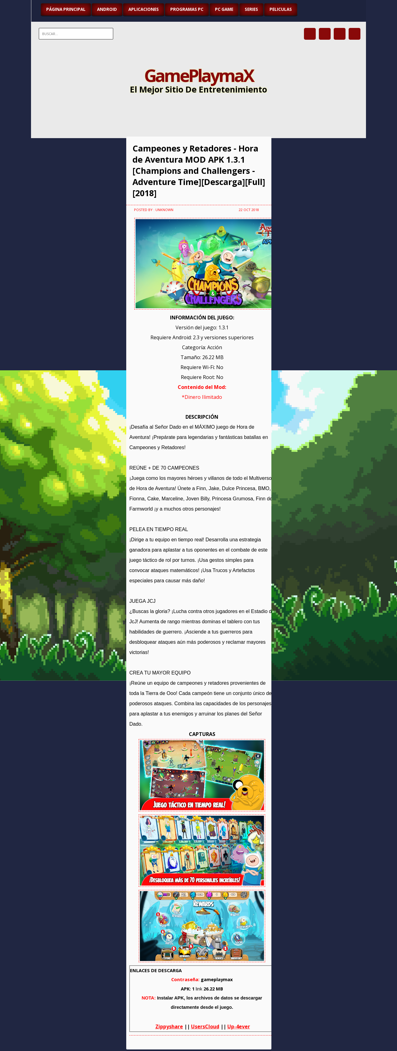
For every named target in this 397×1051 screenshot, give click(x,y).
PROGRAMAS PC (186, 9)
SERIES (251, 9)
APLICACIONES (143, 9)
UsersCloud (205, 1026)
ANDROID (107, 9)
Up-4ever (238, 1026)
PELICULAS (281, 9)
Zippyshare (169, 1026)
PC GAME (224, 9)
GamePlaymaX (198, 75)
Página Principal (66, 9)
